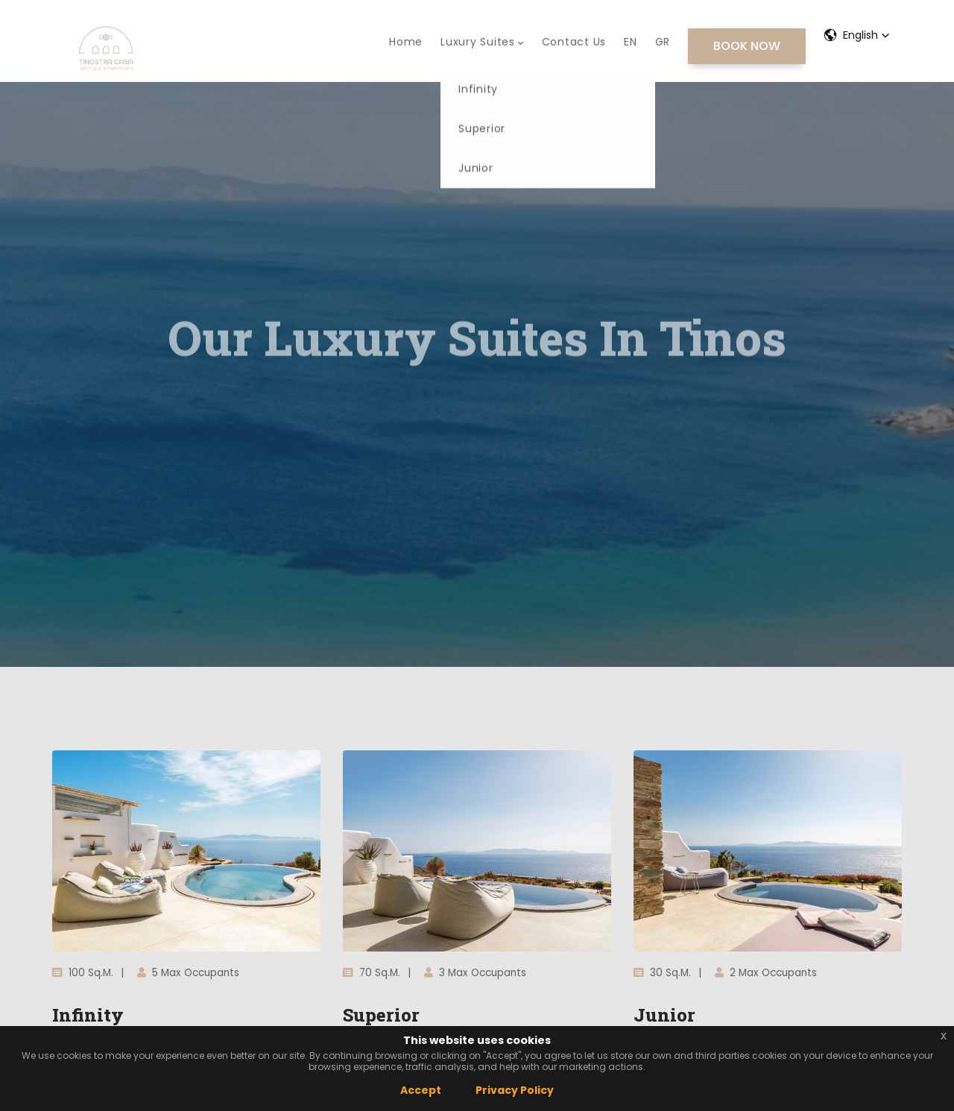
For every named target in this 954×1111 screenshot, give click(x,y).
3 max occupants (475, 973)
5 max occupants (188, 973)
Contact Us (574, 41)
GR (663, 41)
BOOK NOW (746, 45)
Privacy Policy (515, 1090)
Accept (420, 1090)
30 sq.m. (662, 973)
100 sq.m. (82, 973)
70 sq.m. (371, 973)
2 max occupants (766, 973)
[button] (857, 35)
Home (406, 41)
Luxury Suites (482, 41)
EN (630, 41)
